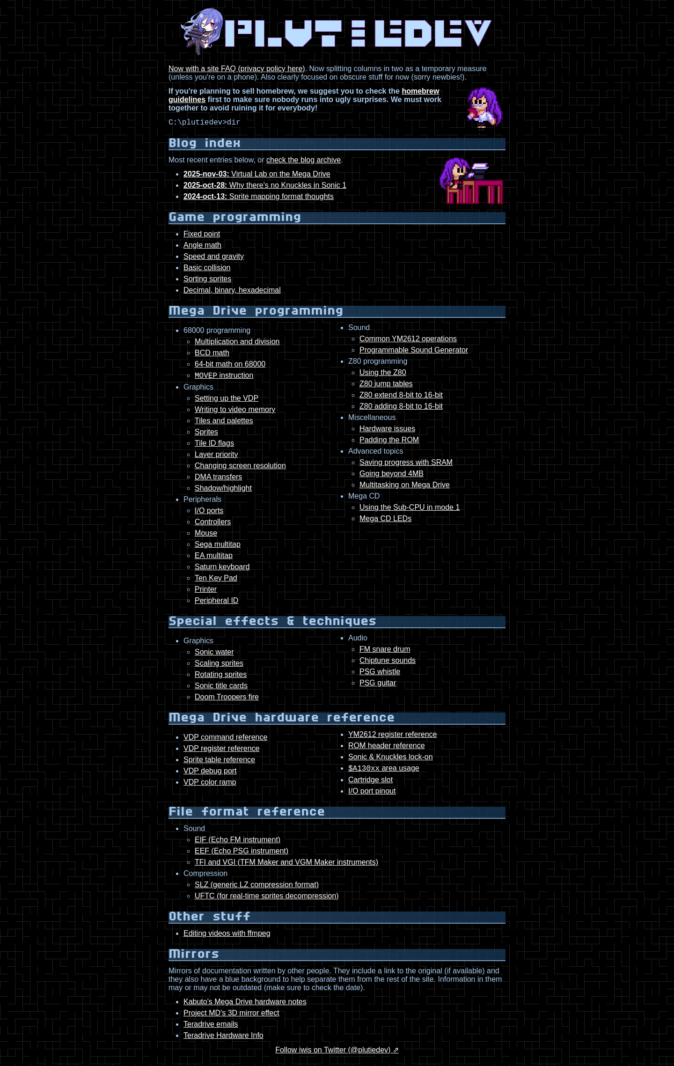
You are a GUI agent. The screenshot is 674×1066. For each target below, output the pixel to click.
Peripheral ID (216, 603)
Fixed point (201, 235)
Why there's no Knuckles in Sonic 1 (264, 187)
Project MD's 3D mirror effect (231, 1017)
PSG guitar (377, 686)
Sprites (206, 435)
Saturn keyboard (222, 569)
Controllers (213, 525)
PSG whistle (379, 674)
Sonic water (214, 655)
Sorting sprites (207, 280)
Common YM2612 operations (408, 340)
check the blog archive (303, 161)
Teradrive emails (210, 1028)
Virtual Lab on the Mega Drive (256, 175)
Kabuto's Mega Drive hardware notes (245, 1006)
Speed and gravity (213, 258)
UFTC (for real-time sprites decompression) (267, 900)
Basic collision (206, 269)
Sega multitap (218, 547)
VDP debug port (210, 774)
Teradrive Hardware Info (223, 1040)
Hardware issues (387, 430)
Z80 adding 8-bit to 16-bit (401, 408)
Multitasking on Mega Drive (404, 486)
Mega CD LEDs (385, 520)
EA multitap (214, 558)
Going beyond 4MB (391, 475)
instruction (224, 378)
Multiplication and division (237, 343)
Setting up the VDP (226, 401)
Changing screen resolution (240, 468)
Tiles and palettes (224, 423)
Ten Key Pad (216, 581)
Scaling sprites (219, 666)
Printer (206, 592)
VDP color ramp (209, 785)
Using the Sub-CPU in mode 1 (409, 509)
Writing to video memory (235, 412)
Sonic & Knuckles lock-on (390, 760)
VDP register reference (221, 751)
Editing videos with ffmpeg (227, 937)
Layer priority (216, 457)
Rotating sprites (221, 677)
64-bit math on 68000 (230, 365)
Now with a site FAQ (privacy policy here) (236, 69)
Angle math (202, 246)
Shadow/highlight (223, 491)
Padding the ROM (389, 441)
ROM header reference (386, 748)
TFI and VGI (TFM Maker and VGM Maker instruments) (286, 866)
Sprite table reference (219, 762)
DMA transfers (218, 480)
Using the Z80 (382, 374)
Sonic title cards (221, 688)
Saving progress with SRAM (406, 464)
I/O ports (209, 513)
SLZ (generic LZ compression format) (257, 889)
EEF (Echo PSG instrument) (241, 855)
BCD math (212, 354)
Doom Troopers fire (227, 700)
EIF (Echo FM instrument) (237, 844)
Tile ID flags (214, 446)
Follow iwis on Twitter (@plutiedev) (334, 1054)
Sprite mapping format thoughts (258, 198)
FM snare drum (384, 652)
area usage (383, 772)
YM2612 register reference (392, 737)
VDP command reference (225, 740)
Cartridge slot (370, 784)
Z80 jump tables (386, 385)
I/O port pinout (372, 795)
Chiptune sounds (387, 663)
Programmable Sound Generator (413, 351)
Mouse (206, 536)
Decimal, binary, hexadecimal (232, 291)
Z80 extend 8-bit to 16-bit (401, 396)
